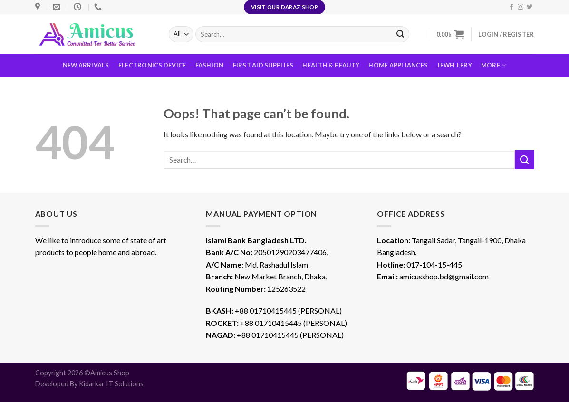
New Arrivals (86, 65)
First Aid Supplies (263, 65)
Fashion (209, 65)
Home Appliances (398, 65)
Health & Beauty (330, 65)
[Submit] (524, 159)
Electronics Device (152, 65)
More (493, 65)
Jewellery (454, 65)
